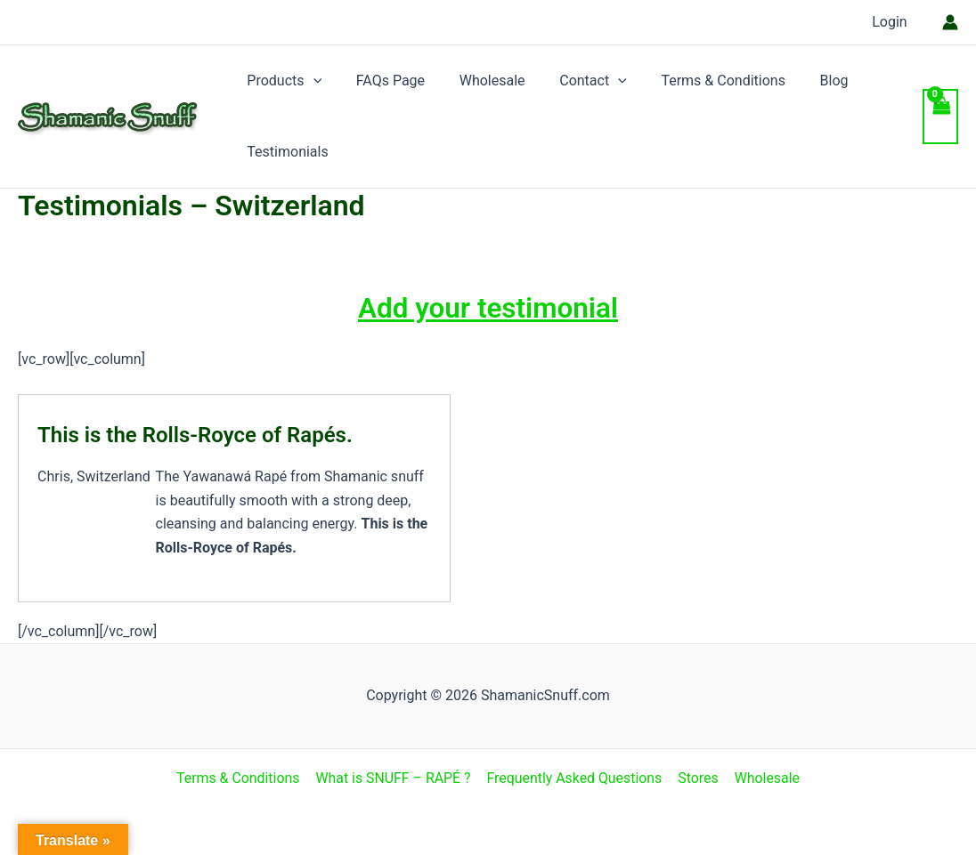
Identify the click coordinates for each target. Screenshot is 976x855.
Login (892, 21)
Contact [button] (572, 81)
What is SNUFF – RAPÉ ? (394, 777)
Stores (698, 777)
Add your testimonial (488, 308)
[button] (310, 81)
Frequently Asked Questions (575, 777)
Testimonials (284, 151)
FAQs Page (381, 80)
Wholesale (477, 80)
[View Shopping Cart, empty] (940, 116)
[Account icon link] (950, 22)
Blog (801, 80)
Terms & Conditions (696, 80)
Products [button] (281, 81)
